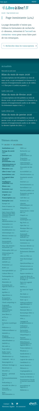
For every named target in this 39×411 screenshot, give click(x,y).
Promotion (7, 265)
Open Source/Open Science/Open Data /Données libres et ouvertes (8, 214)
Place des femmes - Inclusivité (9, 246)
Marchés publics (27, 190)
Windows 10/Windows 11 (8, 337)
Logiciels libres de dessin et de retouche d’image (27, 277)
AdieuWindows (8, 340)
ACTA (5, 317)
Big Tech (24, 222)
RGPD (5, 268)
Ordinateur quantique (24, 326)
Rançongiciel (7, 362)
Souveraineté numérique (7, 242)
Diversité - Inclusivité (6, 389)
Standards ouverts (26, 178)
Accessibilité (26, 172)
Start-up (24, 300)
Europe (6, 203)
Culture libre (7, 273)
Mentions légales (8, 407)
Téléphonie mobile (26, 269)
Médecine (24, 390)
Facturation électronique (25, 331)
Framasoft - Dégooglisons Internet (24, 235)
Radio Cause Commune (6, 352)
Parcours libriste (27, 246)
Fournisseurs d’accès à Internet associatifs (27, 381)
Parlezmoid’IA (26, 249)
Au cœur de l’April (26, 290)
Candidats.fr (25, 362)
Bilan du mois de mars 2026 (15, 74)
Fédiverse (6, 327)
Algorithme (7, 295)
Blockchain (7, 368)
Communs (25, 243)
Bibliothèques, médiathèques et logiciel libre (26, 343)
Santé (5, 289)
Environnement (27, 185)
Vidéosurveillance (9, 330)
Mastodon (6, 282)
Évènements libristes (27, 252)
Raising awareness (27, 374)
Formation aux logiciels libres (8, 285)
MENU (34, 2)
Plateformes (25, 316)
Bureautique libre (27, 313)
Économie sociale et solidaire (27, 194)
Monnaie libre (26, 310)
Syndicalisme (25, 354)
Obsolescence (7, 356)
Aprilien (6, 292)
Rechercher (36, 46)
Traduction (25, 357)
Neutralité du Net (26, 168)
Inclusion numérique (9, 323)
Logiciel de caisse (27, 359)
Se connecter (21, 407)
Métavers (24, 368)
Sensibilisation (8, 230)
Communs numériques (25, 219)
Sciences (24, 201)
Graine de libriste (27, 377)
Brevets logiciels (27, 240)
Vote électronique (26, 259)
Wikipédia (25, 208)
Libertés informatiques (26, 204)
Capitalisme (25, 307)
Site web (6, 346)
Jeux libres (7, 314)
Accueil (3, 13)
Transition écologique (25, 159)
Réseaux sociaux (9, 236)
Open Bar (24, 225)
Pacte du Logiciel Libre (26, 283)
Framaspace (25, 297)
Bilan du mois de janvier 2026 (16, 114)
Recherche (25, 151)
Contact (6, 404)
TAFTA (23, 287)
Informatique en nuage (7, 254)
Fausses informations (25, 338)
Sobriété (6, 333)
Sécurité (6, 371)
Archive (6, 279)
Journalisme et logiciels (25, 386)
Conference (7, 209)
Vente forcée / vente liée (27, 211)
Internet (24, 182)
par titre (7, 144)
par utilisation (17, 144)
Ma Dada (24, 294)
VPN (22, 319)
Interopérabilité (9, 270)
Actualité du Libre (9, 385)
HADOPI (24, 231)
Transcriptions (26, 348)
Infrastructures (26, 266)
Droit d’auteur (8, 206)
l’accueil (29, 31)
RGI (4, 320)
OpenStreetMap (27, 263)
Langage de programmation (26, 322)
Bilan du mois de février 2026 (16, 94)
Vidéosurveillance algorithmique (26, 303)
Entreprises (7, 227)
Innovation (7, 224)
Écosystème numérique (7, 298)
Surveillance (26, 187)
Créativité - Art (8, 359)
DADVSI (6, 343)
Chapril (24, 215)
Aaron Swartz (25, 365)
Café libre (24, 198)
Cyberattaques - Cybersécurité (26, 163)
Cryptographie (26, 371)
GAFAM (6, 262)
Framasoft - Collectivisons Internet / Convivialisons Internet (7, 308)
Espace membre (26, 273)
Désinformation (27, 174)
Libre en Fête (26, 256)
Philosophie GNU (9, 250)
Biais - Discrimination (8, 393)
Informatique (8, 233)
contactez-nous (9, 34)
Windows (24, 351)
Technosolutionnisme (9, 379)
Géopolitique (25, 335)
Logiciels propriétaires (26, 154)
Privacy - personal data (8, 374)
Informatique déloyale (6, 258)
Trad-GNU (7, 349)
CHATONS (7, 238)
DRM (23, 148)
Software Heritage (9, 365)
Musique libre (26, 228)
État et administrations (9, 220)
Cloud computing (9, 302)
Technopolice (8, 276)
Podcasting (7, 382)
